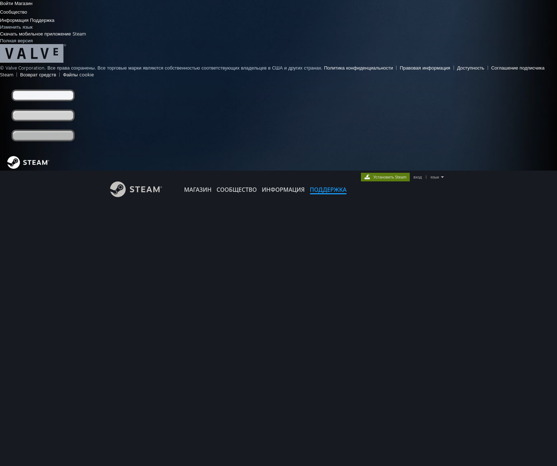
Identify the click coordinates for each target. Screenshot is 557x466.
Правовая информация (425, 68)
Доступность (470, 68)
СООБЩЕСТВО (237, 189)
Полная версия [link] (16, 40)
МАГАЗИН (198, 189)
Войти (7, 3)
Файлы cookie (78, 74)
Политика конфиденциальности (358, 68)
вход (417, 177)
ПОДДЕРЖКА (328, 189)
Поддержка (42, 20)
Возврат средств (38, 74)
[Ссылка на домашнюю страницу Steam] (141, 195)
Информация (15, 20)
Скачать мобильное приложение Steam (43, 34)
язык (435, 177)
